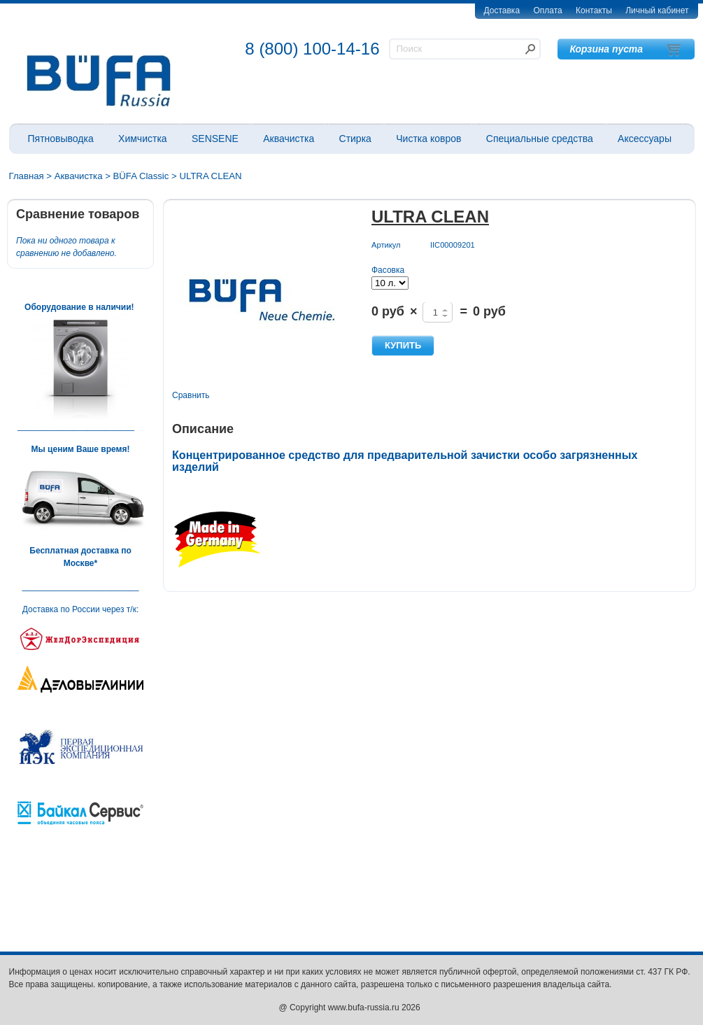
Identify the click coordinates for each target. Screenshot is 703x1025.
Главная (26, 176)
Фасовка (387, 270)
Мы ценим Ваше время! (80, 449)
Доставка (502, 10)
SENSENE (215, 138)
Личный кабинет (656, 10)
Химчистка (142, 138)
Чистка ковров (428, 138)
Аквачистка (288, 138)
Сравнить (190, 395)
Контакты (594, 10)
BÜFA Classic (141, 176)
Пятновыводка (61, 138)
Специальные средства (539, 138)
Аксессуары (645, 138)
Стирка (355, 138)
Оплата (547, 10)
